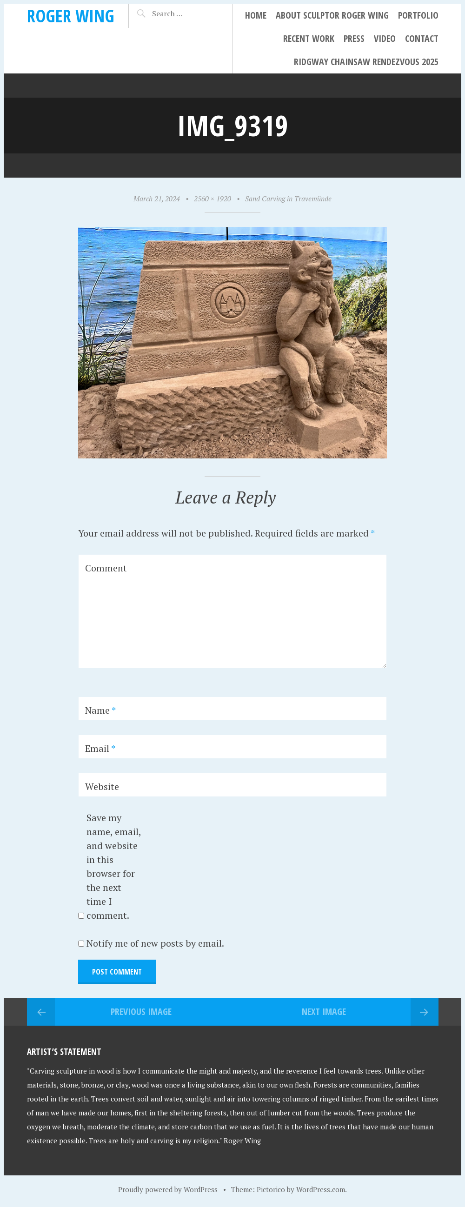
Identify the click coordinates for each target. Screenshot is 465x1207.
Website (102, 786)
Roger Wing (70, 15)
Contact (421, 38)
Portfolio (418, 15)
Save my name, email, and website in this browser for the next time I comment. (113, 866)
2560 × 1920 (212, 198)
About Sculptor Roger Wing (332, 15)
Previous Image (141, 1011)
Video (385, 38)
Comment (106, 568)
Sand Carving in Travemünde (288, 198)
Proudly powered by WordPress (168, 1189)
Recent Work (308, 38)
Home (255, 15)
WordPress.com (320, 1189)
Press (354, 38)
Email (100, 748)
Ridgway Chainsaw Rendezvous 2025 (366, 61)
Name (100, 710)
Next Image (324, 1011)
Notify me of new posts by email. (155, 943)
